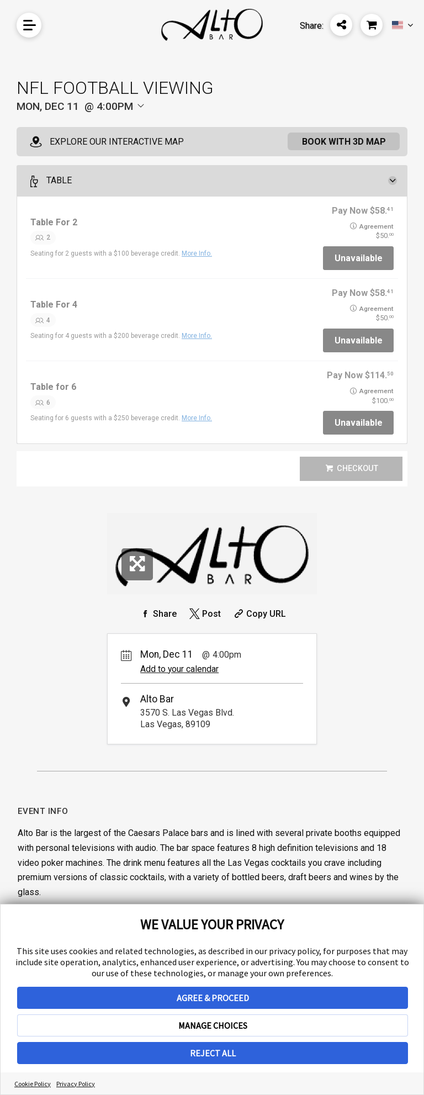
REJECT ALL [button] (213, 1053)
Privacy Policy (75, 1084)
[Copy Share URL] (258, 613)
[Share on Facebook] (157, 613)
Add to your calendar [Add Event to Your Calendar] (179, 669)
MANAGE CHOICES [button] (212, 1025)
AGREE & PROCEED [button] (213, 997)
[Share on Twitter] (204, 613)
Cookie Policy (32, 1084)
